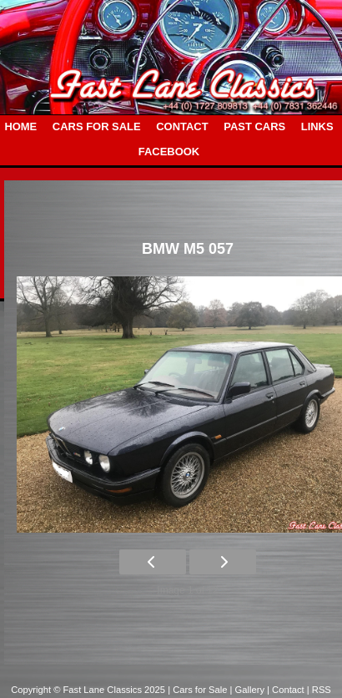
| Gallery (249, 690)
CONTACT (182, 126)
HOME (20, 126)
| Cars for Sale (198, 690)
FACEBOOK (168, 151)
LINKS (317, 126)
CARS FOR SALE (97, 126)
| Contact (287, 690)
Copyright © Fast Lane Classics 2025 (89, 690)
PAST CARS (254, 126)
